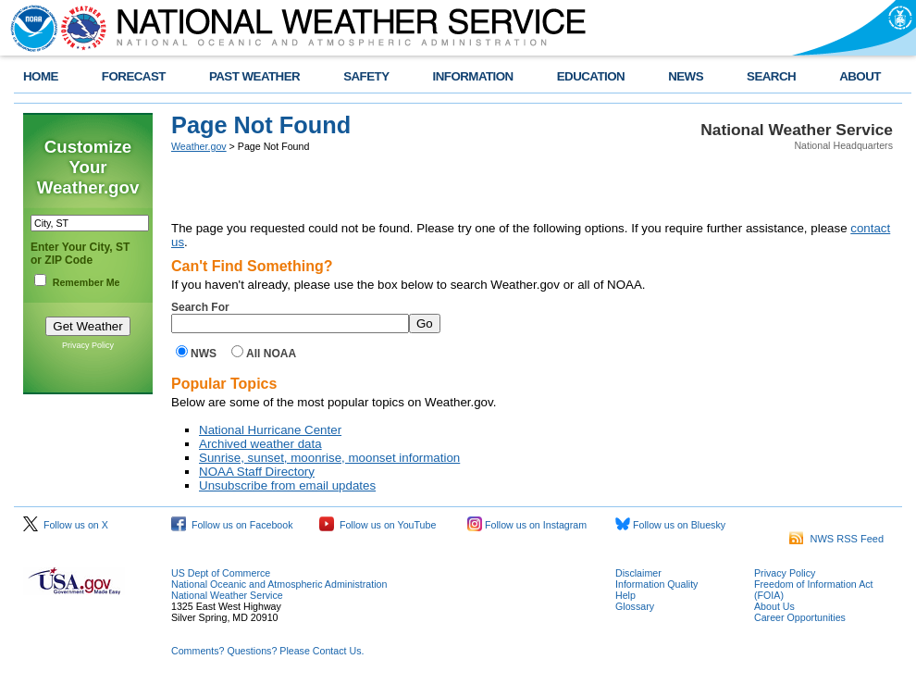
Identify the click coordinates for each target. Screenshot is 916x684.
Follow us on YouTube (377, 524)
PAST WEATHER (254, 76)
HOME (40, 76)
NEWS (685, 76)
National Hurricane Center (270, 430)
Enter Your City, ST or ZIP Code (80, 254)
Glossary (634, 606)
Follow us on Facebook (232, 524)
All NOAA (271, 353)
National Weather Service (227, 595)
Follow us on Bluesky (670, 524)
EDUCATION (591, 76)
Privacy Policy (88, 345)
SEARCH (771, 76)
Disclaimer (638, 572)
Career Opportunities (800, 617)
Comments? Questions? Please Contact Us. (267, 650)
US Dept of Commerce (220, 572)
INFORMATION (473, 76)
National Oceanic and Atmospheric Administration (279, 584)
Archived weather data (260, 444)
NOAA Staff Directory (257, 472)
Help (625, 595)
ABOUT (860, 76)
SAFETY (366, 76)
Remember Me (86, 282)
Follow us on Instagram (527, 524)
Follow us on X (65, 524)
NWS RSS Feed (836, 538)
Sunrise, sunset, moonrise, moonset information (329, 458)
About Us (774, 606)
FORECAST (134, 76)
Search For (200, 307)
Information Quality (656, 584)
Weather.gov (199, 146)
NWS (204, 353)
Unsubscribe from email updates (287, 485)
